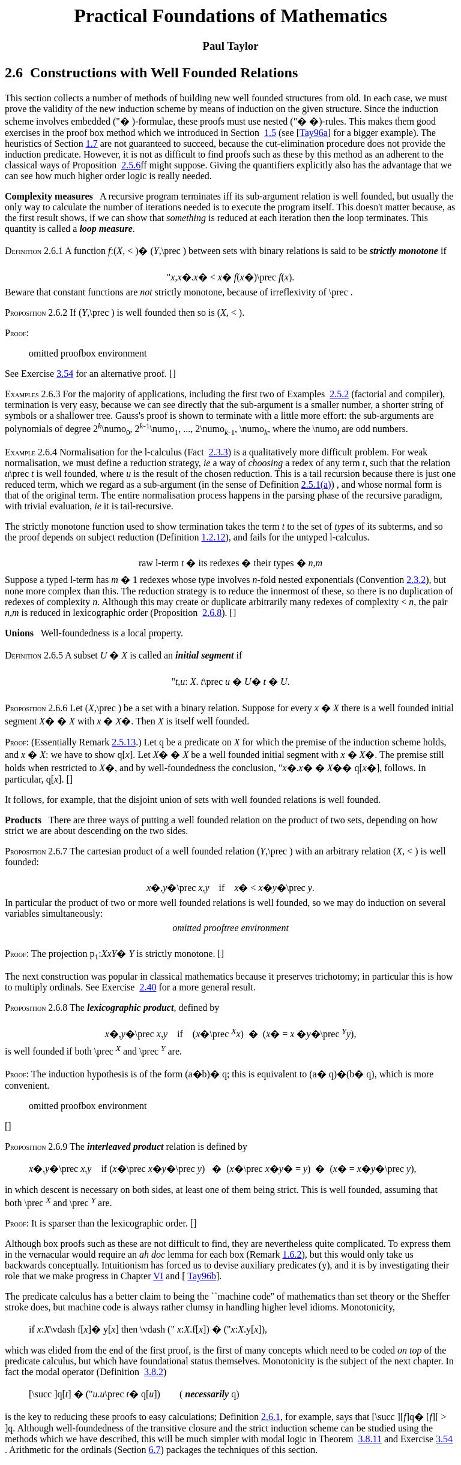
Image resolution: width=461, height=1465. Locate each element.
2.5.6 (130, 165)
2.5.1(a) (316, 484)
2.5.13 (124, 742)
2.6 (14, 72)
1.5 (270, 133)
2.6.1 (270, 1417)
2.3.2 (416, 580)
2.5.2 (339, 394)
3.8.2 (153, 1372)
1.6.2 (292, 1254)
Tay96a (314, 133)
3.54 (64, 373)
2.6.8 (211, 613)
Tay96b (201, 1276)
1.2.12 (213, 537)
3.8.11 (369, 1439)
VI (158, 1276)
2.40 (147, 987)
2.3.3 (218, 452)
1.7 (92, 143)
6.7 (155, 1450)
